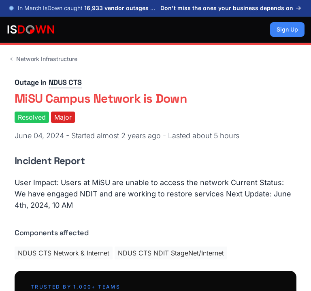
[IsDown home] (30, 29)
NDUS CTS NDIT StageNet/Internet (171, 253)
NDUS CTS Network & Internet (63, 253)
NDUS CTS (65, 82)
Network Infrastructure (42, 58)
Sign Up (287, 29)
